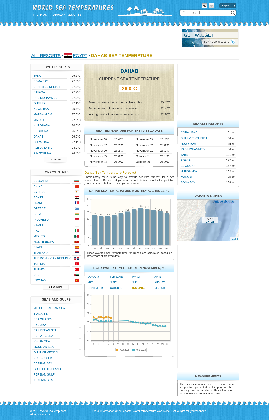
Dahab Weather (208, 195)
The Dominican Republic (53, 258)
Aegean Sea (43, 358)
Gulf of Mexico (46, 352)
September (95, 288)
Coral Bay (189, 132)
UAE (36, 275)
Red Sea (40, 324)
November (139, 288)
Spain (38, 247)
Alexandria (43, 147)
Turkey (39, 269)
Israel (39, 225)
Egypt (80, 55)
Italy (37, 230)
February (116, 276)
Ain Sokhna (42, 153)
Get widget (178, 411)
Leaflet (234, 239)
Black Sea (41, 313)
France (39, 203)
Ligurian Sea (44, 346)
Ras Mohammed (193, 149)
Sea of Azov (43, 319)
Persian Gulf (44, 374)
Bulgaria (41, 180)
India (37, 214)
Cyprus (39, 191)
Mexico (39, 236)
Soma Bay (188, 182)
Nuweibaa (188, 143)
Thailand (41, 252)
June (113, 282)
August (159, 282)
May (90, 282)
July (135, 282)
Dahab (38, 136)
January (93, 276)
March (136, 276)
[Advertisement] (104, 38)
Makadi (186, 177)
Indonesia (41, 219)
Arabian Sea (43, 380)
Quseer (40, 103)
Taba (184, 154)
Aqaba (186, 160)
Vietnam (40, 280)
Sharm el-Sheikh (194, 138)
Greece (40, 208)
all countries (55, 287)
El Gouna (188, 165)
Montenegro (44, 241)
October (116, 288)
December (161, 288)
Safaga (39, 92)
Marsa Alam (43, 114)
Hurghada (189, 171)
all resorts (55, 159)
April (157, 276)
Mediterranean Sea (49, 308)
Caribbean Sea (45, 330)
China (38, 186)
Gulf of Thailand (47, 369)
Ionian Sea (42, 341)
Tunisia (39, 263)
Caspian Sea (43, 363)
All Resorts (46, 55)
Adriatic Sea (43, 335)
